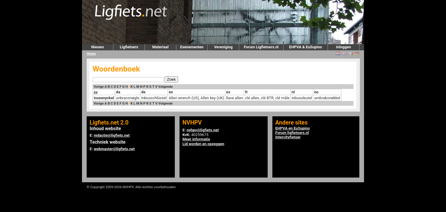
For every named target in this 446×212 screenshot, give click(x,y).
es (228, 92)
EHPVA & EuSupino (305, 47)
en (171, 92)
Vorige (99, 87)
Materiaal (160, 47)
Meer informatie (196, 139)
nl (293, 92)
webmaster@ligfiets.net (114, 149)
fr (246, 92)
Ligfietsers (129, 47)
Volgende (165, 87)
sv (96, 92)
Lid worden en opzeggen (203, 144)
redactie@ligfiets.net (112, 135)
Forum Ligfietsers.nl (261, 47)
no (316, 92)
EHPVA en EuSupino (292, 128)
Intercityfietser (288, 137)
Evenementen (191, 47)
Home (91, 54)
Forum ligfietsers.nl (292, 132)
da (118, 92)
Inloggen (343, 47)
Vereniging (223, 47)
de (143, 92)
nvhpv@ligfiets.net (203, 130)
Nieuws (97, 47)
